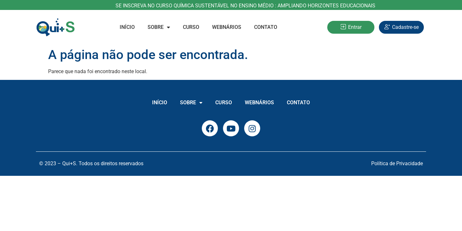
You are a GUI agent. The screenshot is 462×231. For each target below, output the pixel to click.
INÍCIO (127, 27)
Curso (191, 27)
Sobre (159, 27)
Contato (265, 27)
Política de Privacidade (397, 163)
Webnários (226, 27)
